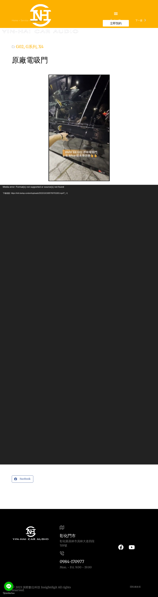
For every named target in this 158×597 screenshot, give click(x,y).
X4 (40, 46)
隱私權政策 (135, 587)
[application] (79, 324)
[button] (116, 13)
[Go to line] (8, 586)
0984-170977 (72, 561)
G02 (20, 46)
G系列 (31, 46)
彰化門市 (68, 535)
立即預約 (116, 23)
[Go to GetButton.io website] (8, 593)
